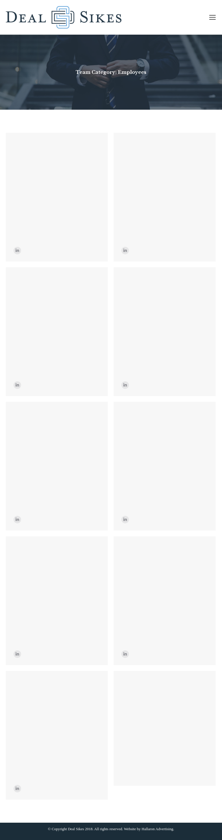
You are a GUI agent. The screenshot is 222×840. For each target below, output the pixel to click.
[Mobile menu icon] (212, 17)
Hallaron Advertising (157, 829)
